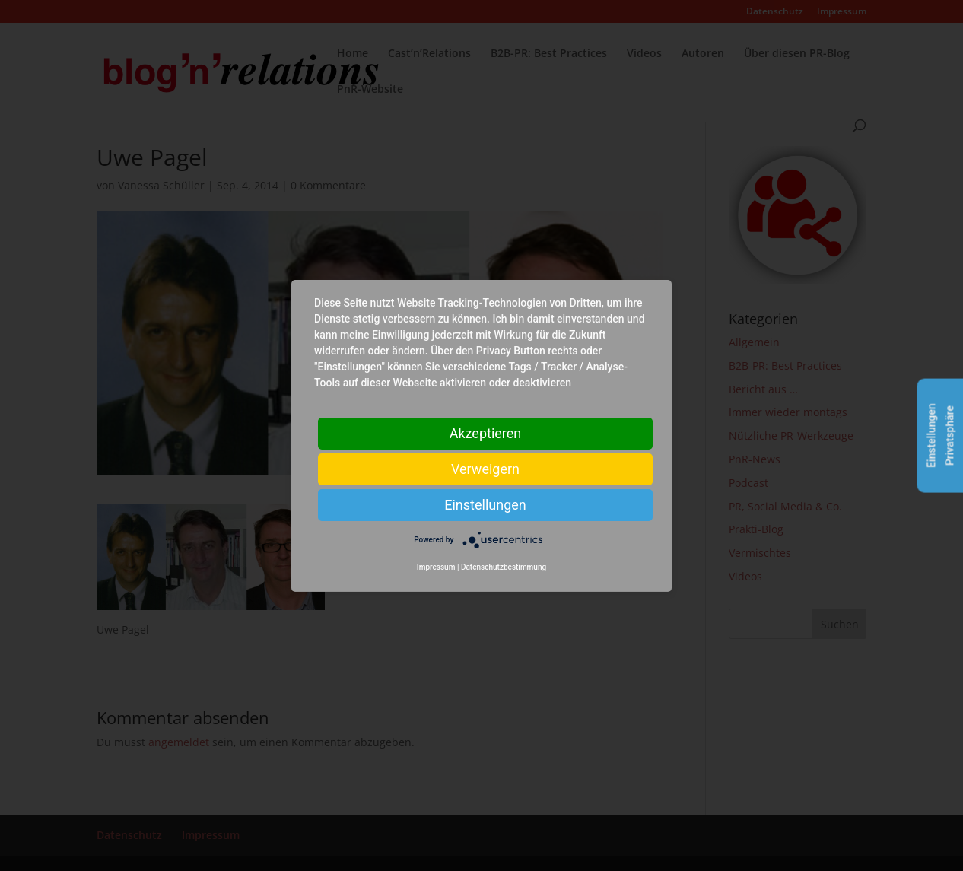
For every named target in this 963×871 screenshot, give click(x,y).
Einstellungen (485, 504)
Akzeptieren (486, 432)
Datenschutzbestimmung (503, 567)
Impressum (436, 567)
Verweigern (485, 468)
